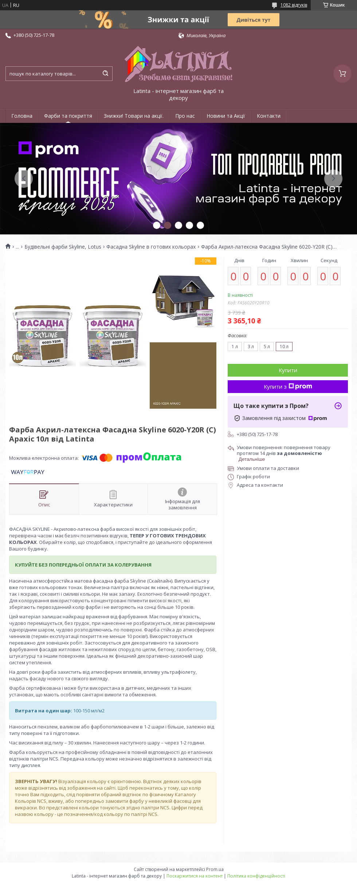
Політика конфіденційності (256, 876)
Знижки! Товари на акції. (134, 115)
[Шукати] (105, 73)
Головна (21, 115)
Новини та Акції (226, 115)
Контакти (268, 115)
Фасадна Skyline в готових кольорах (151, 247)
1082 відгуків (293, 5)
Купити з (288, 386)
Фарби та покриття (68, 115)
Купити (288, 370)
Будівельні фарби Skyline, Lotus (62, 247)
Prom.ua (215, 869)
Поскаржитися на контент (194, 876)
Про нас (185, 115)
